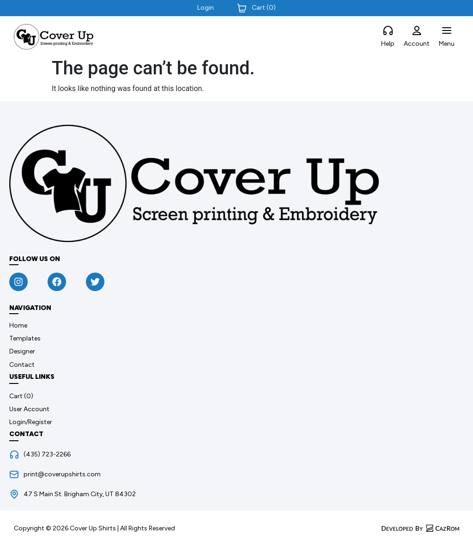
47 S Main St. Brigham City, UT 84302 (80, 494)
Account (417, 44)
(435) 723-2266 (47, 454)
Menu (447, 44)
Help (387, 44)
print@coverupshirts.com (62, 474)
